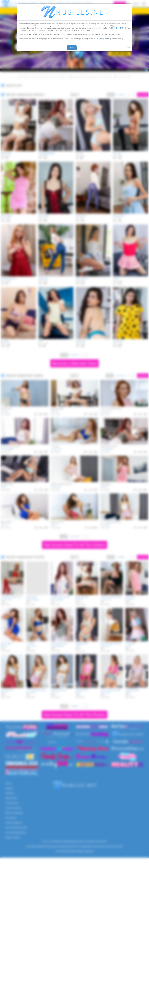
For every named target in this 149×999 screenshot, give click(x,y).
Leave (128, 48)
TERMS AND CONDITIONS (117, 28)
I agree (72, 47)
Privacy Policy (99, 39)
